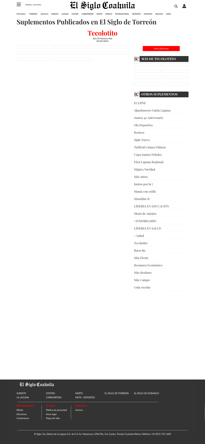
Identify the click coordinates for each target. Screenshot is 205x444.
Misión (20, 410)
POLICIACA (21, 14)
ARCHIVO (159, 14)
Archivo (79, 410)
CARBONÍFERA (87, 14)
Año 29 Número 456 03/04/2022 (102, 39)
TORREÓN (33, 14)
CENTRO (75, 14)
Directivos (22, 414)
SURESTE (54, 14)
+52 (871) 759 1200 (161, 434)
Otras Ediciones (161, 48)
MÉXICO (108, 14)
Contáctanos (23, 418)
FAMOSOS (148, 14)
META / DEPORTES (85, 397)
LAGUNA (65, 14)
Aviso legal (51, 414)
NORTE (99, 14)
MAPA (168, 14)
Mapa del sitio (53, 418)
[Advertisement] (161, 335)
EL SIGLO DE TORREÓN (117, 393)
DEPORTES (136, 14)
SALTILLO (44, 14)
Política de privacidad (56, 410)
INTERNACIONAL (122, 14)
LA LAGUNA (23, 397)
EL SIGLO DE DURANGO (146, 393)
